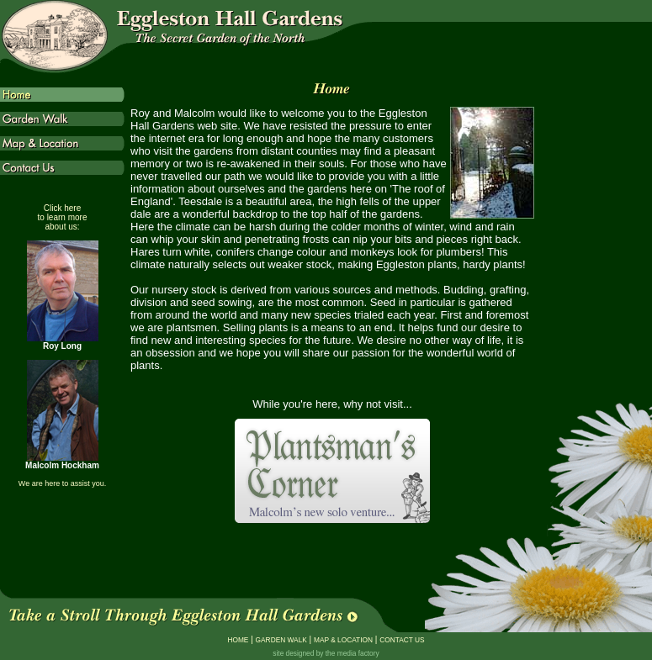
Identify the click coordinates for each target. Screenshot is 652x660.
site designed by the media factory (326, 653)
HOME (237, 640)
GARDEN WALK (281, 640)
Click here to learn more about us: (62, 217)
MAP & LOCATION (343, 640)
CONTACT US (401, 640)
